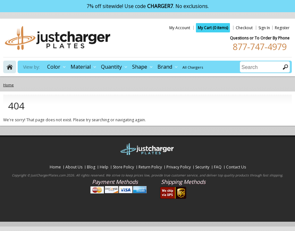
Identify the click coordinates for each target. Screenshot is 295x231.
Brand (164, 66)
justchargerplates (57, 38)
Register (282, 27)
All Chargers (192, 67)
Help (104, 167)
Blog (91, 167)
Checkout (244, 27)
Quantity (111, 66)
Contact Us (236, 167)
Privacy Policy (178, 167)
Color (53, 66)
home (9, 67)
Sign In (264, 27)
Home (55, 167)
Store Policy (123, 167)
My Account (179, 27)
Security (202, 167)
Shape (139, 66)
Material (81, 66)
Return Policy (150, 167)
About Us (73, 167)
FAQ (218, 167)
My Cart (213, 27)
